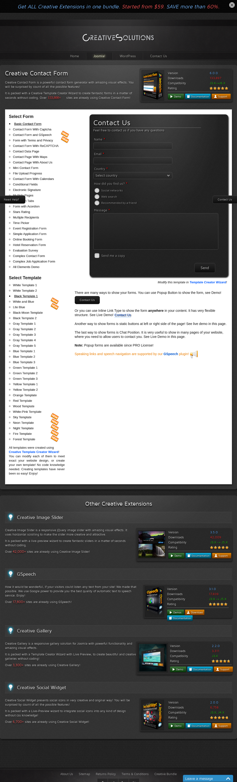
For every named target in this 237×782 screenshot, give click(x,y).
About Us (66, 774)
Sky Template (22, 417)
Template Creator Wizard (208, 282)
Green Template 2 (25, 373)
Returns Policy (106, 774)
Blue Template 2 (24, 356)
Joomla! (99, 56)
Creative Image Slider (40, 517)
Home (74, 56)
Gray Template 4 (24, 340)
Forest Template (24, 439)
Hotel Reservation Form (29, 245)
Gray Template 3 (24, 334)
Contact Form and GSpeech (32, 135)
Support (220, 96)
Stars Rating (21, 212)
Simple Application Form (29, 234)
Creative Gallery (34, 631)
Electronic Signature (27, 190)
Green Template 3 (25, 378)
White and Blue (23, 301)
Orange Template (25, 395)
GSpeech (171, 354)
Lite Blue (19, 307)
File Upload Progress (27, 173)
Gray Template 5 (24, 345)
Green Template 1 (25, 367)
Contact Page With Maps (30, 157)
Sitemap (84, 774)
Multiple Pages (23, 195)
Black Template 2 (25, 318)
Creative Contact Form (36, 73)
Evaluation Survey (25, 250)
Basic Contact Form (27, 124)
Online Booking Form (27, 239)
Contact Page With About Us (32, 162)
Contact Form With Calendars (33, 179)
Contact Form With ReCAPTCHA (36, 146)
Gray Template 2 (24, 329)
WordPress (128, 56)
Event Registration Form (29, 228)
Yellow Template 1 (25, 384)
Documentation (198, 96)
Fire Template (22, 434)
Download (195, 612)
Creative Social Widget (41, 687)
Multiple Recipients (26, 217)
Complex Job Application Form (34, 261)
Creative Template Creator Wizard (33, 452)
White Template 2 (25, 290)
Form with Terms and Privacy (33, 140)
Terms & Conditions (135, 774)
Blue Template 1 (24, 351)
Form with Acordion (26, 206)
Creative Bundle (165, 774)
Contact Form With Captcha (32, 129)
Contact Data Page (26, 151)
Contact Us (158, 56)
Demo (175, 96)
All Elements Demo (26, 267)
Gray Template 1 (24, 323)
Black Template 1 (26, 296)
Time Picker (21, 223)
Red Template (22, 400)
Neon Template (23, 423)
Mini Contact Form (25, 168)
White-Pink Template (27, 411)
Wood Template (23, 406)
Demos (175, 612)
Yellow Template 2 (25, 389)
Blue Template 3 (24, 362)
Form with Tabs (23, 201)
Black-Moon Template (28, 312)
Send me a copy (113, 255)
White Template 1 (25, 285)
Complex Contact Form (29, 256)
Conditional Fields (25, 184)
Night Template (23, 428)
